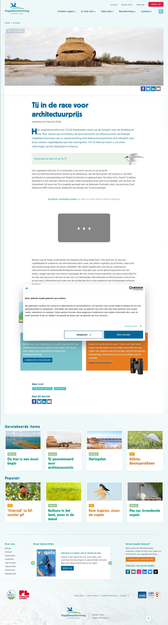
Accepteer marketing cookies (62, 199)
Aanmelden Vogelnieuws (38, 360)
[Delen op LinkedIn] (153, 88)
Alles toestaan (123, 334)
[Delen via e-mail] (158, 88)
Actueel (16, 23)
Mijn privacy (92, 596)
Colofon (123, 596)
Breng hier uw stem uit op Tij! (49, 159)
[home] (17, 8)
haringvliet (60, 388)
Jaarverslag (10, 563)
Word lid (67, 568)
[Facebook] (128, 572)
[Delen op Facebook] (143, 88)
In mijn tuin (87, 11)
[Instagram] (139, 572)
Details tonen (131, 326)
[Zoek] (161, 11)
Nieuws (8, 548)
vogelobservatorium (42, 388)
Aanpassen (84, 334)
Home (7, 23)
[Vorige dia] (33, 571)
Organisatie (10, 556)
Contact (145, 11)
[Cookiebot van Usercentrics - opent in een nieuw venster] (131, 288)
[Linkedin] (144, 572)
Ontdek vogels (66, 11)
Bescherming (126, 11)
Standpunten (10, 574)
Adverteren (10, 570)
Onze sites (79, 596)
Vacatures (9, 559)
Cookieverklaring (108, 596)
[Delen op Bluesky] (148, 88)
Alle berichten (15, 31)
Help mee (106, 11)
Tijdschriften (10, 566)
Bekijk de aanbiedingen (100, 362)
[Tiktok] (155, 572)
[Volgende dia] (110, 571)
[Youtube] (133, 572)
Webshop (140, 5)
